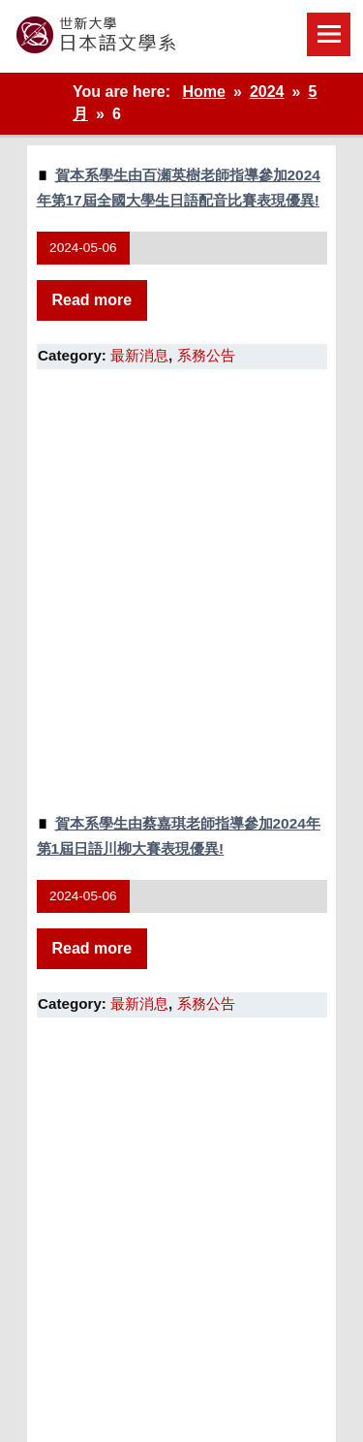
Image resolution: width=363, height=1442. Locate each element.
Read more (92, 300)
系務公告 (206, 355)
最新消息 (139, 355)
